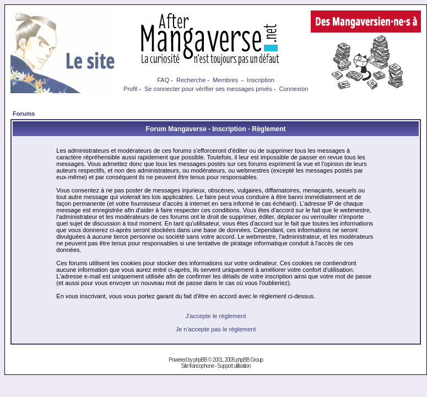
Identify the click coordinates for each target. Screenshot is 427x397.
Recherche (191, 80)
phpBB (200, 360)
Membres (225, 80)
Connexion (294, 88)
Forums (24, 113)
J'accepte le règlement (216, 316)
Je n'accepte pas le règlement (216, 329)
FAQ (163, 80)
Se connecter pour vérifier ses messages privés (208, 88)
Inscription (260, 80)
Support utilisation (234, 366)
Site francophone (197, 366)
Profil (130, 88)
